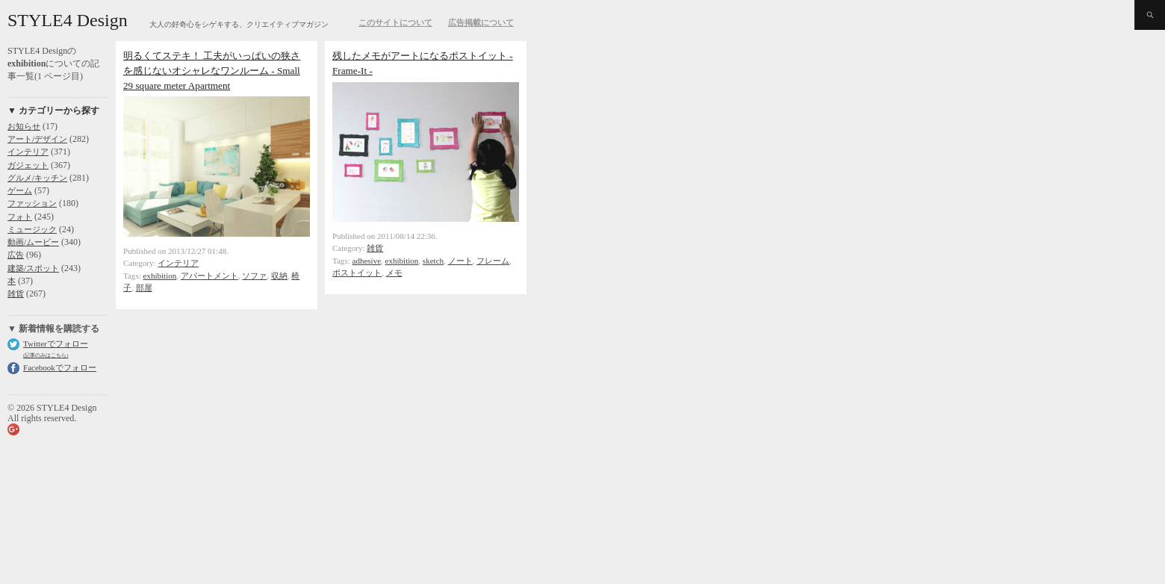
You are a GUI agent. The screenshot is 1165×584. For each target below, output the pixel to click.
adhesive (367, 260)
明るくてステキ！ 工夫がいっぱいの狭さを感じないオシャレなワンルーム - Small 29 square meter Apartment (211, 70)
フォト (19, 216)
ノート (460, 260)
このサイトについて (395, 22)
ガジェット (28, 165)
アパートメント (209, 275)
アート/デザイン (37, 138)
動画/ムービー (33, 241)
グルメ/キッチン (37, 177)
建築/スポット (33, 268)
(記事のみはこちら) (45, 355)
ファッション (32, 203)
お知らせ (23, 126)
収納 (279, 275)
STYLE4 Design (67, 20)
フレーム (492, 260)
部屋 (144, 287)
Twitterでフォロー (55, 343)
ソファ (254, 275)
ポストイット (357, 272)
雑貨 (15, 293)
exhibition (160, 275)
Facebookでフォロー (59, 367)
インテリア (28, 151)
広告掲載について (481, 22)
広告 (15, 254)
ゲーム (19, 190)
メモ (394, 272)
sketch (433, 260)
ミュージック (32, 229)
